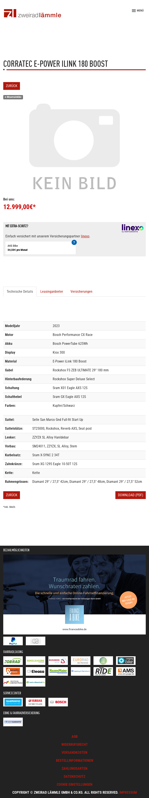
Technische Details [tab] (20, 291)
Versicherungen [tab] (81, 291)
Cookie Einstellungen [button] (74, 784)
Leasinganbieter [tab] (51, 291)
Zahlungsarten (74, 768)
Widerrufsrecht (74, 744)
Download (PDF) (130, 495)
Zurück (11, 86)
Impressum (128, 792)
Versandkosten (74, 752)
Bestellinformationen (74, 760)
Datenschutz (74, 776)
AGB (75, 736)
